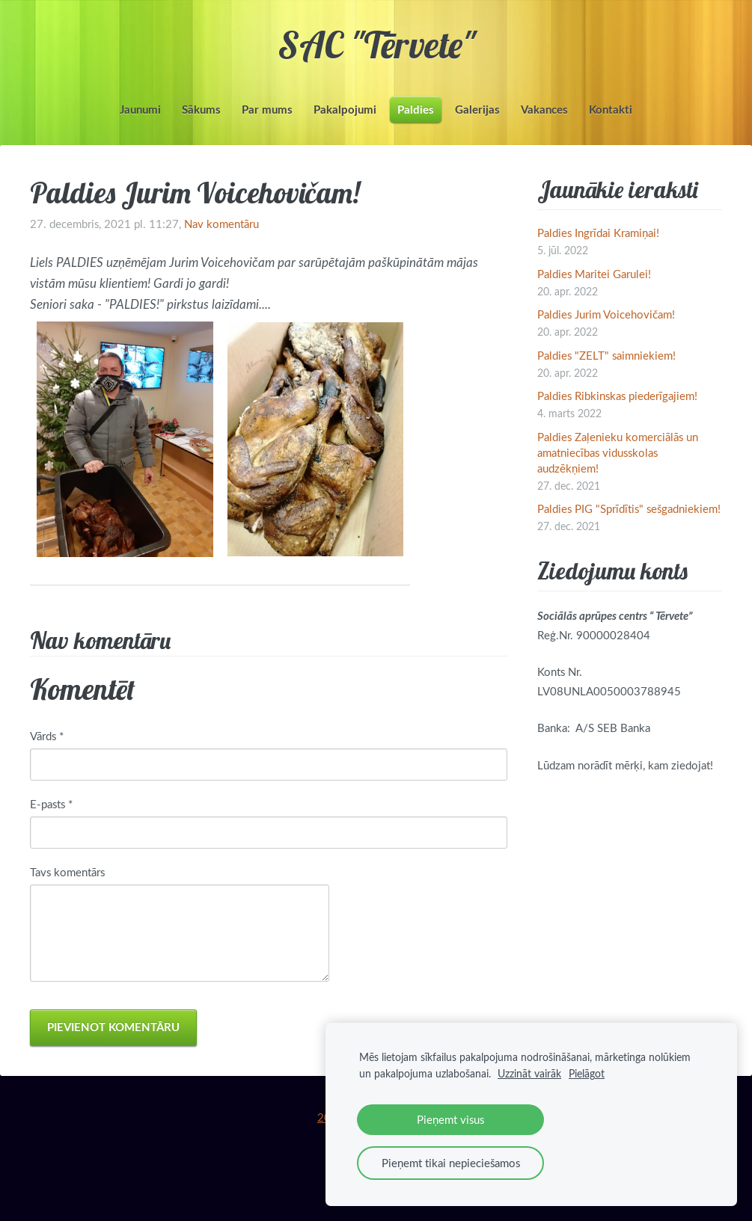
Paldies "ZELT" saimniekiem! (606, 355)
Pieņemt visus (450, 1119)
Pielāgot (587, 1073)
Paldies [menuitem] (415, 109)
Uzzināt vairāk (529, 1073)
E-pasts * (51, 803)
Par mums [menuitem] (267, 109)
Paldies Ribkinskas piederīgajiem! (617, 395)
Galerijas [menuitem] (477, 109)
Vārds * (47, 735)
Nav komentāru (221, 223)
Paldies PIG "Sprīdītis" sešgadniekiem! (629, 508)
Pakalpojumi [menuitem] (345, 109)
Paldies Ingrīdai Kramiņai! (598, 232)
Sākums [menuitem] (201, 109)
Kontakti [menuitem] (610, 109)
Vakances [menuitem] (544, 109)
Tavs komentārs (67, 871)
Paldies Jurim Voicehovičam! (606, 314)
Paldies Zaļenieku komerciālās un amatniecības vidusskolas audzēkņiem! (617, 452)
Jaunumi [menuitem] (140, 109)
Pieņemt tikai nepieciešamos (451, 1162)
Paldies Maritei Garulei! (594, 273)
